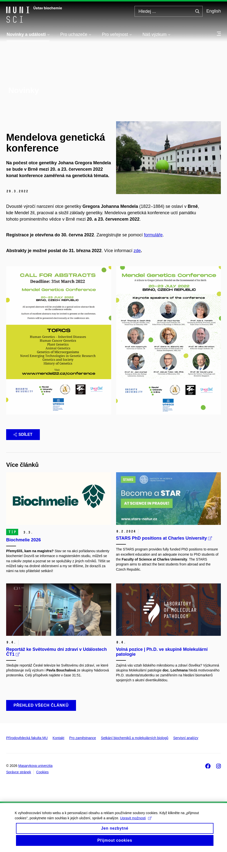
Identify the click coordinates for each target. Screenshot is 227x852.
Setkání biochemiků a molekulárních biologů (134, 738)
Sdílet (23, 434)
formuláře (153, 234)
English (213, 11)
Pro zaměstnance (82, 738)
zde (137, 250)
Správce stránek (18, 772)
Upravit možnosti (135, 822)
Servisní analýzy (185, 738)
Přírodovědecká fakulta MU (27, 738)
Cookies (42, 772)
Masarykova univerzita (35, 766)
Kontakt (58, 738)
